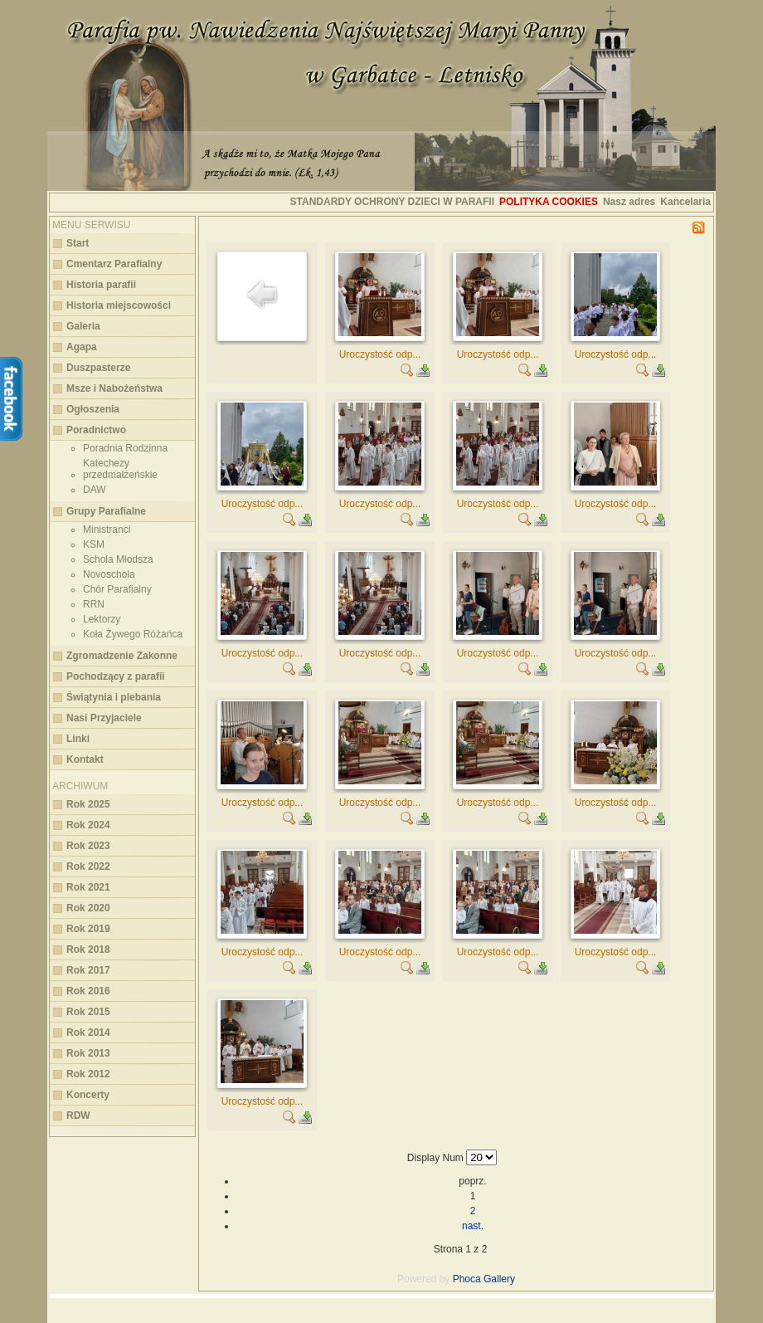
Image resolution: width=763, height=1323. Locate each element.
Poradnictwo (96, 430)
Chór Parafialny (117, 589)
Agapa (81, 347)
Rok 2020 (88, 908)
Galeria (83, 326)
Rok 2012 (88, 1074)
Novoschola (109, 574)
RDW (78, 1115)
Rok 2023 (88, 846)
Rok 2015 (88, 1012)
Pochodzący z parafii (115, 676)
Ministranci (106, 529)
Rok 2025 (88, 804)
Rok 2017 (88, 970)
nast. (473, 1226)
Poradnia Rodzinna (125, 448)
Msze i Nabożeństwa (114, 388)
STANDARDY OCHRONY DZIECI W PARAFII (392, 201)
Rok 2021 (88, 887)
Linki (78, 738)
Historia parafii (101, 284)
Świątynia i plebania (113, 697)
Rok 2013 (88, 1053)
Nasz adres (629, 201)
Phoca (467, 1279)
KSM (93, 544)
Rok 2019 (88, 929)
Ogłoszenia (92, 409)
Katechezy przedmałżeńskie (120, 469)
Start (77, 243)
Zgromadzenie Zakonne (121, 656)
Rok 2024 (88, 825)
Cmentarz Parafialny (114, 264)
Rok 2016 (88, 991)
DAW (94, 490)
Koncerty (87, 1095)
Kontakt (85, 759)
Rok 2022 (88, 866)
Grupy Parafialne (106, 511)
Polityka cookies (548, 201)
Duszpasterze (98, 367)
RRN (93, 604)
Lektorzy (101, 619)
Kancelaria (685, 201)
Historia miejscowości (118, 305)
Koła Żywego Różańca (132, 634)
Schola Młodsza (118, 559)
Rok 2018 (88, 949)
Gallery (499, 1279)
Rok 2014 (88, 1032)
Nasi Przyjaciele (104, 718)
